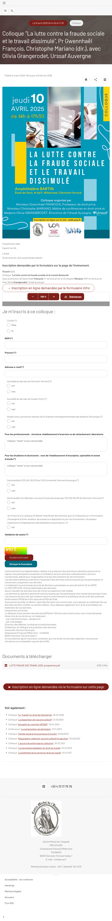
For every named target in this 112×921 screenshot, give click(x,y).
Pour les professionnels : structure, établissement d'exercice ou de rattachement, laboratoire (54, 434)
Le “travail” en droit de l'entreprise (35, 714)
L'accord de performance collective (35, 743)
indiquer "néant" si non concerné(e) (56, 444)
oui (13, 385)
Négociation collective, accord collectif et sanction (43, 738)
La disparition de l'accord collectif (35, 719)
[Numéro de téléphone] (56, 786)
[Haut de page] (56, 917)
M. (13, 330)
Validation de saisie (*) (16, 534)
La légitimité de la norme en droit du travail (39, 752)
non (13, 391)
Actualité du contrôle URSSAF (33, 724)
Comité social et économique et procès (37, 733)
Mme (14, 325)
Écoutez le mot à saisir (19, 557)
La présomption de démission (36, 729)
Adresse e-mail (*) (14, 367)
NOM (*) (9, 338)
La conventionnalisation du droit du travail (39, 748)
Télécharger (71, 296)
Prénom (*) (10, 352)
